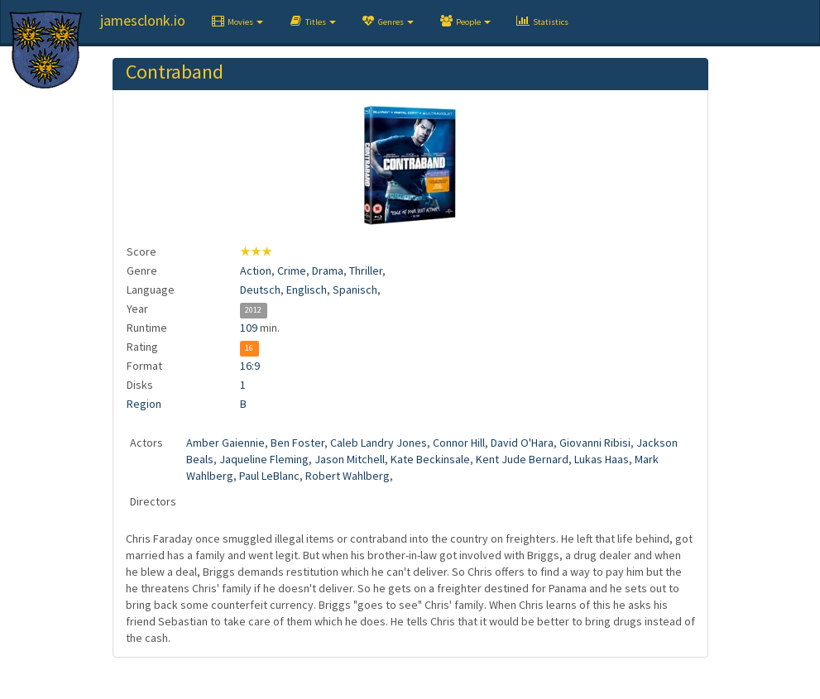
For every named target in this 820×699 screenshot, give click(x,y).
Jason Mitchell (349, 459)
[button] (237, 21)
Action (255, 270)
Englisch (306, 289)
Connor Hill (459, 442)
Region (144, 403)
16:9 (250, 365)
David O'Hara (522, 442)
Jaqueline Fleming (264, 459)
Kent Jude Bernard (522, 459)
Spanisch (355, 289)
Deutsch (260, 289)
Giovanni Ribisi (595, 442)
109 (248, 327)
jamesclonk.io (142, 20)
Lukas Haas (601, 459)
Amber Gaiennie (225, 442)
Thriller (365, 270)
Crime (291, 270)
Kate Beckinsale (430, 459)
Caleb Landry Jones (378, 442)
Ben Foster (297, 442)
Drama (327, 270)
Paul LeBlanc (269, 475)
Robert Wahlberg (347, 475)
